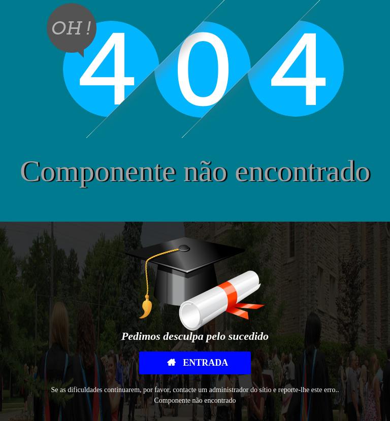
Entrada (205, 363)
